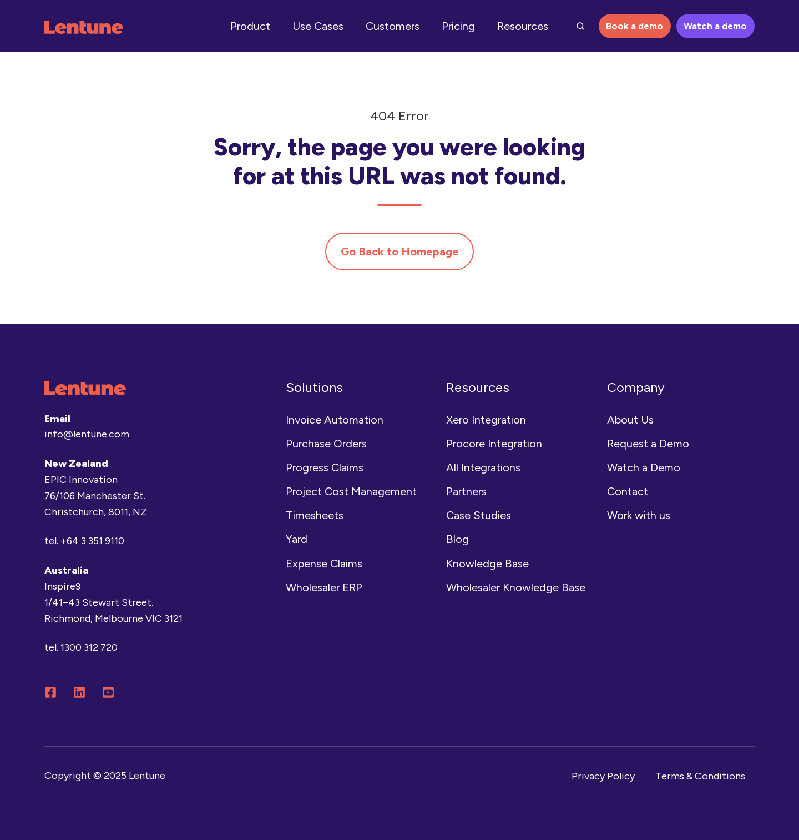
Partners (466, 491)
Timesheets (314, 515)
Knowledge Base (487, 563)
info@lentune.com (86, 434)
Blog (457, 539)
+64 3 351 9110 (92, 541)
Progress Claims (324, 467)
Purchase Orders (326, 443)
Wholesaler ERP (324, 587)
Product (250, 26)
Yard (296, 539)
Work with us (638, 515)
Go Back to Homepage (400, 251)
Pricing (458, 26)
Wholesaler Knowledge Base (515, 587)
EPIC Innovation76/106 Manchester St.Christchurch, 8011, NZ (95, 496)
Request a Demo (648, 443)
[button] (580, 26)
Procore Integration (494, 443)
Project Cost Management (351, 491)
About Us (630, 419)
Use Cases (317, 26)
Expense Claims (324, 563)
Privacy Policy (603, 776)
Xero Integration (486, 419)
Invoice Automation (334, 419)
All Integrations (483, 467)
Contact (627, 491)
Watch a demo (715, 26)
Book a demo (634, 26)
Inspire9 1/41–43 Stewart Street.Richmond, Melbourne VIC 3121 (113, 602)
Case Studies (478, 515)
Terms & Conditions (700, 776)
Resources (522, 26)
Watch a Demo (643, 467)
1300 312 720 (89, 647)
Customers (392, 26)
